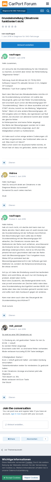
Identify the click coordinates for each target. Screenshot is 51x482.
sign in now (16, 414)
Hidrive (13, 173)
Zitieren (12, 162)
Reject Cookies (31, 477)
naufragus (10, 34)
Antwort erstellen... (14, 424)
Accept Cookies (12, 477)
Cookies (28, 462)
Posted (17, 176)
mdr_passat (15, 325)
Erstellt (17, 58)
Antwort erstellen (25, 45)
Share (11, 439)
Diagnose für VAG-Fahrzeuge (26, 36)
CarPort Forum (19, 3)
